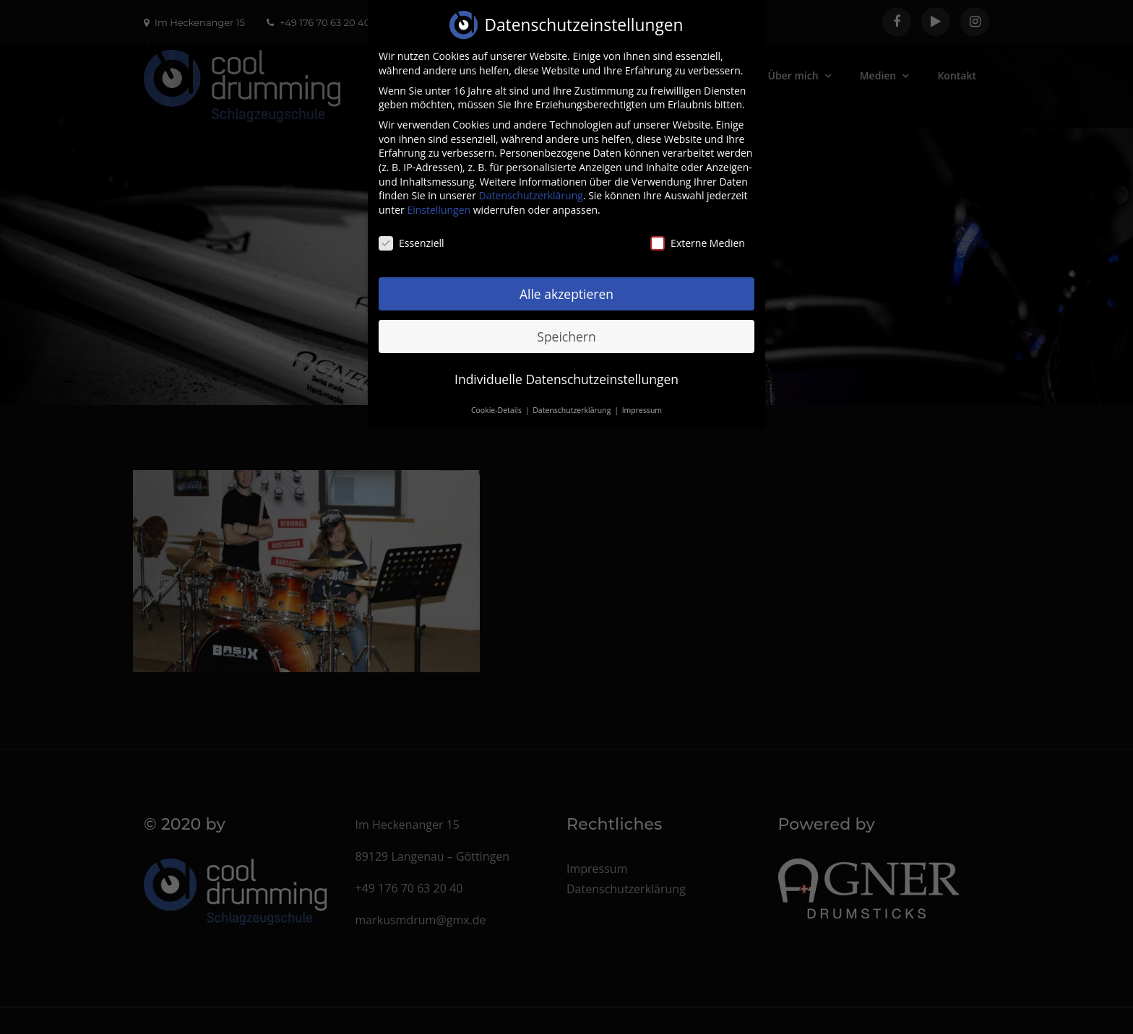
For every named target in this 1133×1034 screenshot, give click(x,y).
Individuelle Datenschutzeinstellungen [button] (566, 368)
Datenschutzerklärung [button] (573, 400)
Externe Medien (697, 232)
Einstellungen (438, 199)
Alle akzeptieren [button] (566, 283)
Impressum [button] (642, 400)
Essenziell (411, 232)
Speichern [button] (566, 325)
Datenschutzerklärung (531, 185)
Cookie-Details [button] (497, 400)
